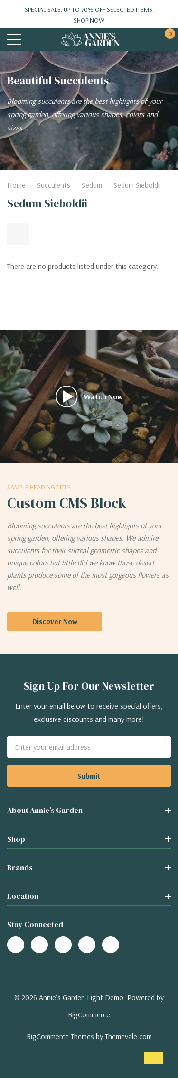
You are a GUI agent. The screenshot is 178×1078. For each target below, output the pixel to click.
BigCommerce (89, 1014)
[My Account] (146, 39)
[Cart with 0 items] (165, 39)
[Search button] (34, 39)
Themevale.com (128, 1036)
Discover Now (54, 621)
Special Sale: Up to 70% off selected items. (89, 15)
